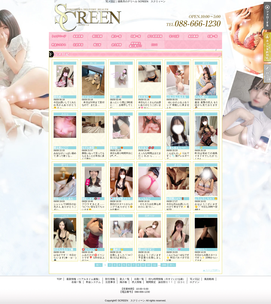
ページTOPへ (212, 270)
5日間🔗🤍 (116, 96)
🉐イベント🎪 (90, 249)
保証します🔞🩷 (91, 198)
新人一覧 (116, 36)
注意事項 (78, 45)
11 (154, 264)
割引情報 (97, 36)
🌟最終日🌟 (116, 249)
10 (148, 264)
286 (164, 264)
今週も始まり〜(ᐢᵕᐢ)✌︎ (178, 147)
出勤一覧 (135, 36)
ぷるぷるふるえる (176, 96)
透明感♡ (58, 96)
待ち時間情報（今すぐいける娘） (154, 36)
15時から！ (201, 249)
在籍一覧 (212, 36)
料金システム (58, 45)
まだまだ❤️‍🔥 (144, 96)
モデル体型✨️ (89, 147)
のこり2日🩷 (174, 249)
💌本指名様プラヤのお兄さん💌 (127, 198)
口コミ (154, 45)
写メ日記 (173, 36)
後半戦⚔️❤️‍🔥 (116, 147)
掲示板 (97, 45)
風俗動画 (193, 36)
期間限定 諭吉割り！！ (135, 45)
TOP (58, 36)
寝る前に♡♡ (61, 147)
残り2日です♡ (146, 249)
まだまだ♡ (88, 96)
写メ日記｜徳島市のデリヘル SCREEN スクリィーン (135, 17)
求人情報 (116, 45)
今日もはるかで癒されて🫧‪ (69, 249)
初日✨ (199, 147)
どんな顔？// (201, 96)
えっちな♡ (144, 198)
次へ (172, 264)
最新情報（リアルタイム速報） (78, 36)
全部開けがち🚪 (175, 198)
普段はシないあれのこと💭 (69, 198)
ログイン (194, 282)
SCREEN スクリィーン (131, 300)
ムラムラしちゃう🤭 (206, 198)
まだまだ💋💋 (146, 147)
